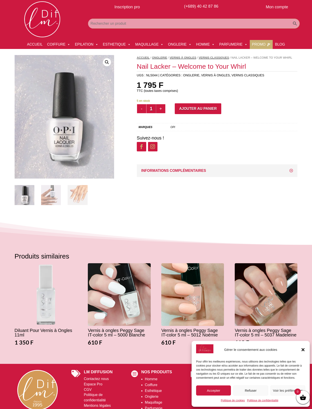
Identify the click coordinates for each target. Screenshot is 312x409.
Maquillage (153, 402)
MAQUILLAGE (149, 44)
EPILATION (86, 44)
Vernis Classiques (214, 57)
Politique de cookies (233, 400)
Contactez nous (96, 379)
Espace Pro (93, 384)
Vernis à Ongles (183, 57)
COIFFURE (59, 44)
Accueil (143, 57)
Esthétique (153, 391)
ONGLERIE (180, 44)
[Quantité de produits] (151, 108)
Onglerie (151, 396)
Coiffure (151, 385)
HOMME (205, 44)
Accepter (213, 390)
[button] (303, 349)
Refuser (251, 390)
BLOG (280, 44)
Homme (151, 379)
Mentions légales (97, 405)
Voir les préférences (288, 390)
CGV (88, 389)
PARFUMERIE (233, 44)
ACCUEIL (34, 44)
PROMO (259, 44)
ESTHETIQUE (117, 44)
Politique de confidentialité (262, 400)
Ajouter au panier (198, 109)
